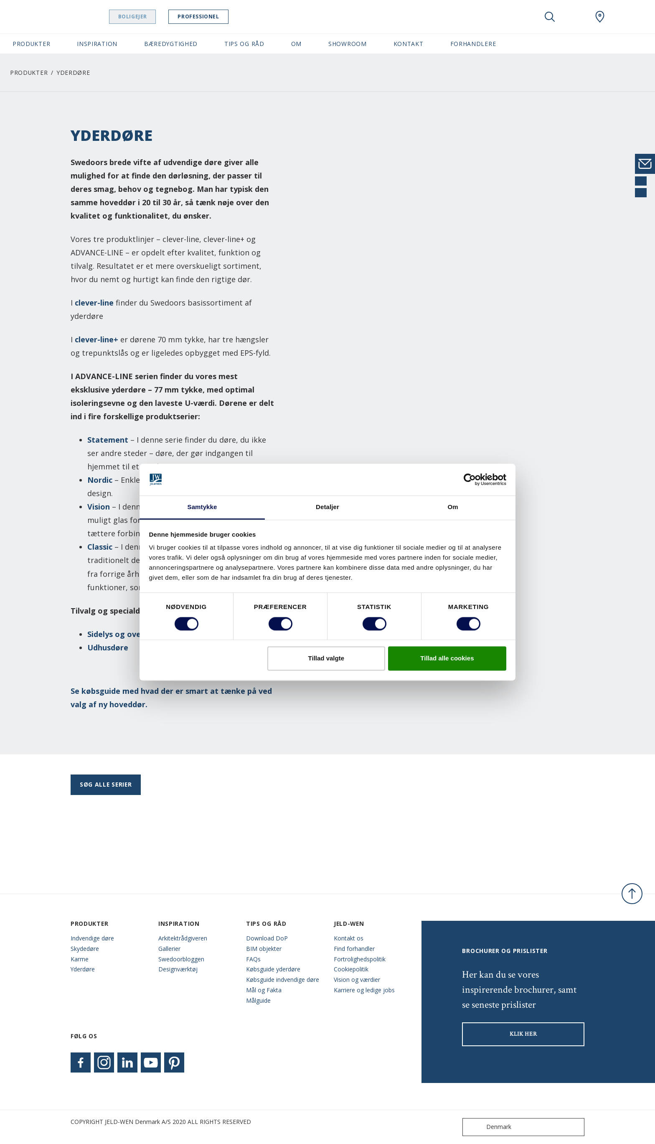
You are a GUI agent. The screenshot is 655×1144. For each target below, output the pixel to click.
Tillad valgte (326, 658)
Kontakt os (348, 938)
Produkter (29, 72)
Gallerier (169, 949)
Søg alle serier (106, 784)
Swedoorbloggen (181, 959)
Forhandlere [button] (473, 44)
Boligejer (148, 16)
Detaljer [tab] (327, 507)
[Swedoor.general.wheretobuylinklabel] (599, 16)
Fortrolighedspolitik (360, 959)
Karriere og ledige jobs (364, 990)
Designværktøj (178, 969)
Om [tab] (452, 507)
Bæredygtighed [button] (171, 44)
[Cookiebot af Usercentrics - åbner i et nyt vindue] (469, 479)
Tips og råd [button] (244, 44)
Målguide (258, 1000)
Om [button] (296, 44)
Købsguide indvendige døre (282, 979)
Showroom (347, 44)
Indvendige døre (92, 938)
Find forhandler (354, 949)
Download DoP (267, 938)
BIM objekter (264, 949)
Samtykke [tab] (202, 507)
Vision (98, 507)
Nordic (99, 480)
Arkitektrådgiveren (182, 938)
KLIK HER (523, 1034)
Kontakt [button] (409, 44)
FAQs (253, 959)
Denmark (488, 1127)
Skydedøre (85, 949)
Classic (99, 547)
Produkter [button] (31, 44)
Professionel (214, 16)
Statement (107, 440)
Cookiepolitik (351, 969)
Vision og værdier (357, 979)
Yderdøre (83, 969)
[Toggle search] (549, 16)
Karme (80, 959)
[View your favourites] (574, 16)
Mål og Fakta (264, 990)
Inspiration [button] (97, 44)
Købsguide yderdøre (273, 969)
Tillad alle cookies (447, 658)
